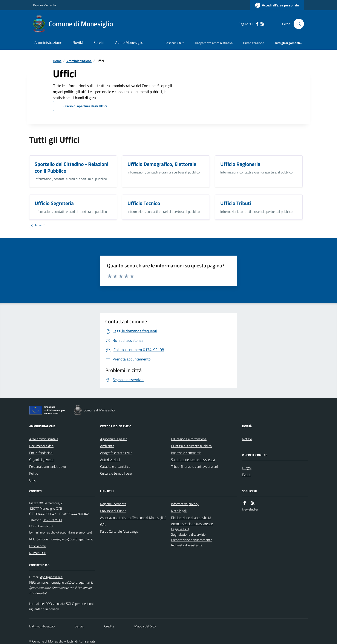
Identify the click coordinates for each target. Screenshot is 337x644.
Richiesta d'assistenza (186, 545)
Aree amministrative (43, 439)
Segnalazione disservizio (188, 534)
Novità (77, 42)
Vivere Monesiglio (129, 42)
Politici (33, 473)
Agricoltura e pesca (113, 439)
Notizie (247, 439)
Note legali (179, 510)
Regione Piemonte (44, 5)
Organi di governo (41, 459)
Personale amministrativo (47, 466)
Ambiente (107, 445)
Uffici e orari (37, 546)
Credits (109, 626)
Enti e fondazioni (41, 452)
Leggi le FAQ (180, 529)
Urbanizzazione (253, 42)
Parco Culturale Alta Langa (119, 531)
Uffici (32, 480)
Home (57, 60)
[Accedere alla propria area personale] (277, 5)
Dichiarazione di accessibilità (191, 517)
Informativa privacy (185, 503)
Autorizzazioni (110, 459)
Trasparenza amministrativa (214, 42)
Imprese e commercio (186, 452)
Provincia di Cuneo (113, 510)
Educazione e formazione (189, 439)
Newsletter (250, 509)
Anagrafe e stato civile (116, 452)
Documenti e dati (41, 445)
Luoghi (246, 467)
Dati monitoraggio (42, 626)
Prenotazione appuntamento (191, 539)
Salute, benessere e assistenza (193, 459)
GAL (103, 524)
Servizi (98, 42)
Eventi (246, 474)
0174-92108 (52, 520)
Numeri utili (37, 552)
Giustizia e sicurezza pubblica (191, 445)
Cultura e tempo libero (116, 473)
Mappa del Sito (145, 626)
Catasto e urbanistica (115, 466)
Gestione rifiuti (174, 42)
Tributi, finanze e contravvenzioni (194, 466)
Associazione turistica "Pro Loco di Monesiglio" (133, 517)
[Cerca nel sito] (297, 24)
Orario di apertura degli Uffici (85, 106)
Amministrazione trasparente (192, 523)
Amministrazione (48, 42)
